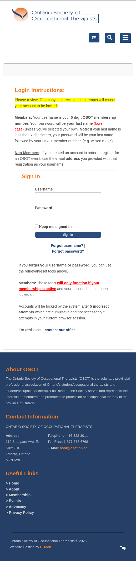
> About (12, 489)
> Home (12, 483)
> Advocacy (16, 507)
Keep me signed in (55, 227)
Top (123, 548)
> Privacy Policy (20, 512)
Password (43, 208)
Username (44, 189)
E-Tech (45, 547)
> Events (13, 501)
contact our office (60, 330)
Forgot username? (67, 245)
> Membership (18, 495)
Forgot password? (68, 251)
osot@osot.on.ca (73, 448)
